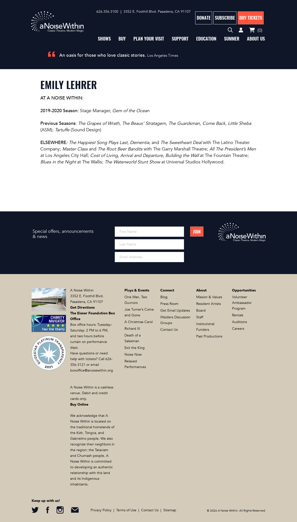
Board (201, 310)
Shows (104, 39)
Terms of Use (126, 510)
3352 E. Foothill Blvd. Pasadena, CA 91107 (157, 11)
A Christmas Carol (138, 322)
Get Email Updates (175, 310)
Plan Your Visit (148, 39)
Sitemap (169, 510)
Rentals (237, 315)
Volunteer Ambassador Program (242, 303)
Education (206, 39)
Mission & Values (209, 297)
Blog (164, 297)
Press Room (169, 303)
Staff (199, 317)
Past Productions (209, 336)
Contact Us (169, 329)
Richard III (132, 328)
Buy (122, 39)
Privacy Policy (101, 510)
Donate (204, 18)
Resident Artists (208, 303)
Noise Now (133, 354)
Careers (238, 328)
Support (180, 39)
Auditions (239, 322)
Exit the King (134, 347)
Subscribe (225, 18)
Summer (231, 39)
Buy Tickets (250, 18)
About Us (256, 39)
